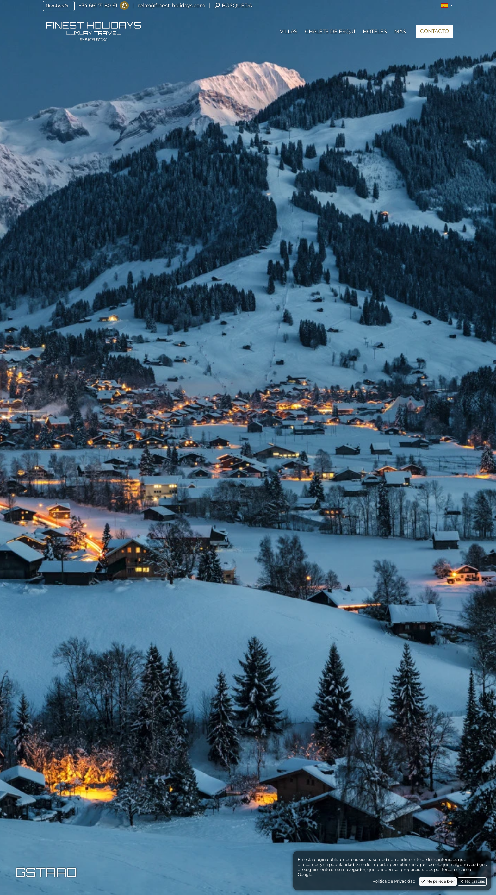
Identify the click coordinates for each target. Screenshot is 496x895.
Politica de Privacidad (394, 881)
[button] (447, 6)
